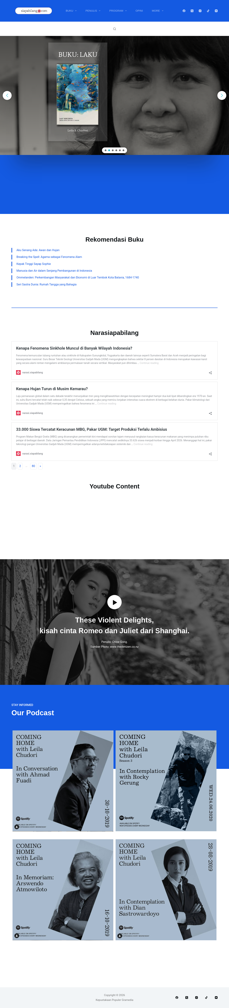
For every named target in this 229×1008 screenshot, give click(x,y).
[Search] (114, 29)
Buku (72, 11)
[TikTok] (208, 10)
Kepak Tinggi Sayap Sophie (33, 264)
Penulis (94, 11)
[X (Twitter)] (192, 10)
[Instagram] (200, 10)
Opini (139, 10)
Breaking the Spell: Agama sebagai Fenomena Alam (49, 257)
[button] (7, 95)
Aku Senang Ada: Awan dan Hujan (38, 250)
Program (118, 11)
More (158, 11)
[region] (114, 95)
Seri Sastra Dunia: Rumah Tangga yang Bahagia (46, 284)
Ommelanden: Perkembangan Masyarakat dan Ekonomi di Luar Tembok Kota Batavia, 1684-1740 (77, 277)
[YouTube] (216, 10)
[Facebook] (184, 10)
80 (33, 466)
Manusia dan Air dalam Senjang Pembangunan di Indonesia (54, 270)
